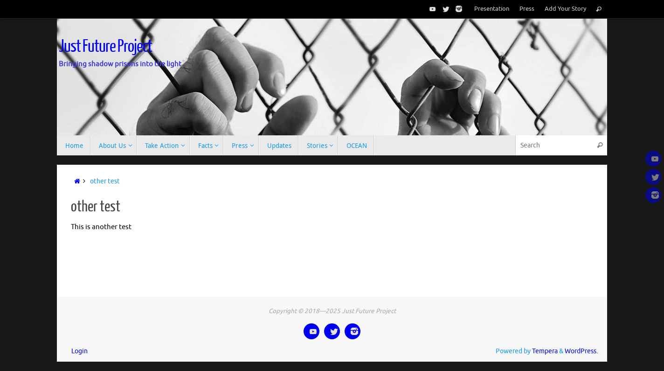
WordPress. (581, 351)
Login (79, 351)
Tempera (545, 351)
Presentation (491, 9)
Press (526, 9)
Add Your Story (565, 9)
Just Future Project (105, 46)
